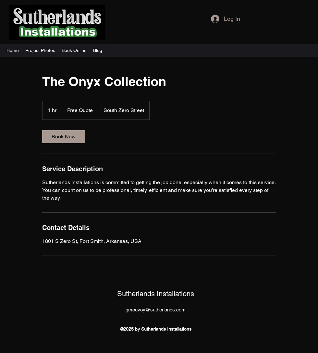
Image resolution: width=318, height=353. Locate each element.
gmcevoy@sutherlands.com (156, 309)
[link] (63, 136)
